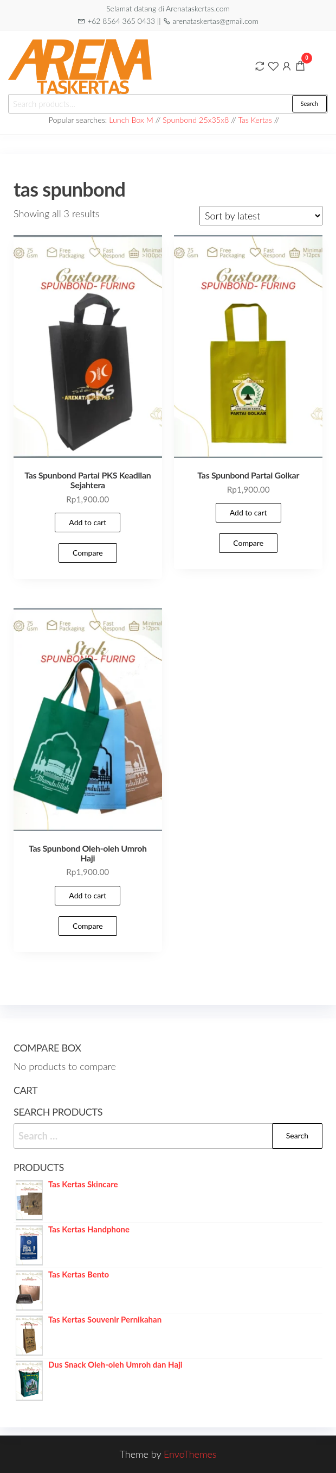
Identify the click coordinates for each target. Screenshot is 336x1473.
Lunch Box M (131, 119)
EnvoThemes (190, 1454)
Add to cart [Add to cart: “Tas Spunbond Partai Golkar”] (248, 512)
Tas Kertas (255, 119)
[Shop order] (260, 215)
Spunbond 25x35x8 (196, 119)
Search (309, 103)
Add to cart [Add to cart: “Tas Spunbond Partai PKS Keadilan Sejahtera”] (87, 522)
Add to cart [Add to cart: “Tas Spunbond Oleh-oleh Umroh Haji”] (87, 895)
